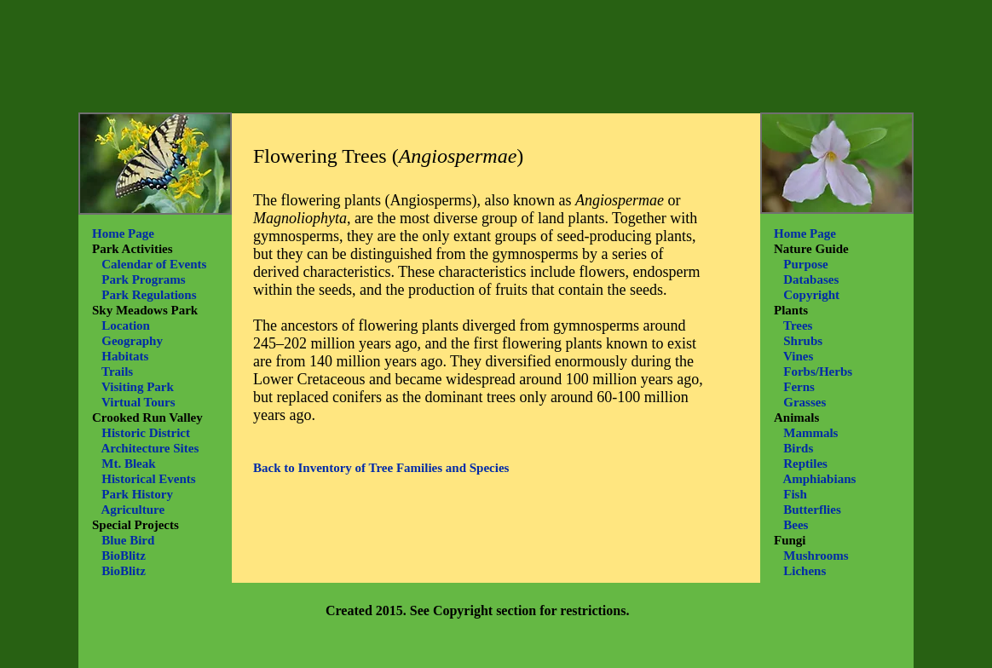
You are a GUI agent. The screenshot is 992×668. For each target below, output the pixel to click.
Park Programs (143, 279)
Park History (137, 494)
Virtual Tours (138, 402)
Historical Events (148, 479)
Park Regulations (148, 295)
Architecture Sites (150, 448)
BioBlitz (123, 555)
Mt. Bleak (128, 463)
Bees (795, 525)
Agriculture (132, 509)
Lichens (804, 571)
